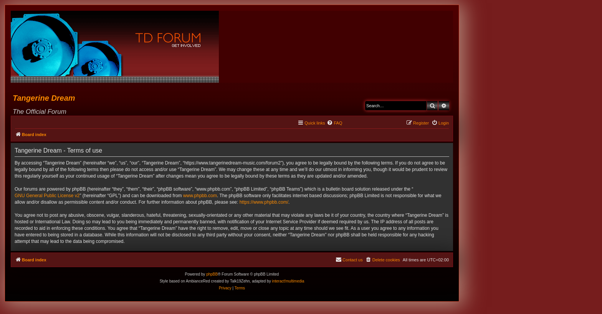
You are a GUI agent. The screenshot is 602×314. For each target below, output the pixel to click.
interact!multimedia (288, 281)
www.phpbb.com (200, 195)
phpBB (212, 274)
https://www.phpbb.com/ (264, 202)
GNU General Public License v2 (47, 195)
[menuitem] (334, 123)
